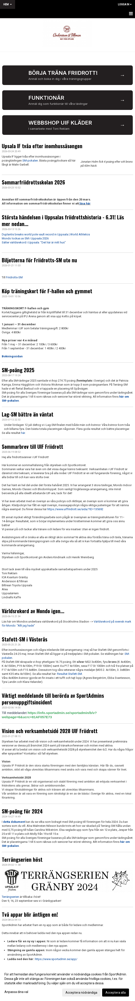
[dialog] (67, 983)
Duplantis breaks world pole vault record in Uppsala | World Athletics (46, 234)
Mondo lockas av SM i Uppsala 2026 (25, 238)
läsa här (85, 203)
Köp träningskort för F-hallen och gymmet (47, 291)
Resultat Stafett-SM (69, 673)
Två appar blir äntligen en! (30, 914)
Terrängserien (10, 896)
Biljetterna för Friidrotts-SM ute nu (39, 260)
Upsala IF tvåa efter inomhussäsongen (42, 146)
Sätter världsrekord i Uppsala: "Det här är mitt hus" (34, 242)
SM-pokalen (30, 160)
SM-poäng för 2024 (22, 811)
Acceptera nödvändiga (81, 992)
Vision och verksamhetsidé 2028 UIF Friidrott (49, 731)
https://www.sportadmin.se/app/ (56, 959)
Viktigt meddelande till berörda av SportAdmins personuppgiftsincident (53, 699)
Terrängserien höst (22, 859)
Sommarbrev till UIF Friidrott (32, 446)
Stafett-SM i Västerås (24, 639)
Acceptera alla (115, 992)
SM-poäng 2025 (18, 370)
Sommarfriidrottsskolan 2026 (33, 182)
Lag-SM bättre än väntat (27, 414)
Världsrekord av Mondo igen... (33, 611)
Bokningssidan (12, 356)
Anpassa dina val (16, 992)
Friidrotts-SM (14, 277)
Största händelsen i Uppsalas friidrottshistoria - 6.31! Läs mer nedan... (63, 220)
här (23, 433)
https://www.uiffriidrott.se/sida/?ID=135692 (75, 509)
